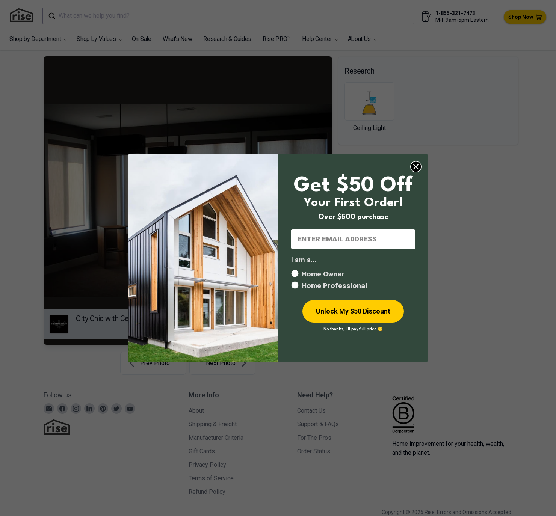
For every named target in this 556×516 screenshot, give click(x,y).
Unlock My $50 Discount (353, 311)
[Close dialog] (416, 166)
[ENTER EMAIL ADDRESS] (353, 239)
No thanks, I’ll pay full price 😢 (353, 329)
